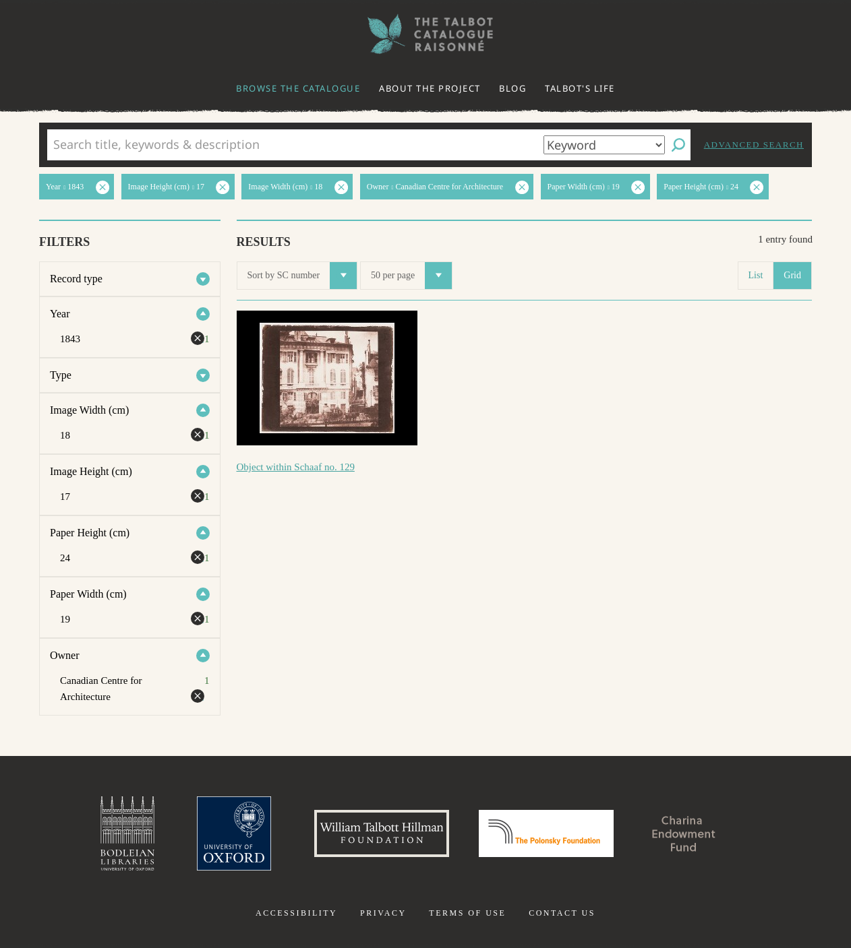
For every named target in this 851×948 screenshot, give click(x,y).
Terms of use (467, 913)
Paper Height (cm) (89, 532)
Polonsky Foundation (546, 833)
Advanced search (754, 144)
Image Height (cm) (91, 471)
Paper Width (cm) (88, 594)
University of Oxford (234, 833)
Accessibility (296, 913)
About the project (430, 88)
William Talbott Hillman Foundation (381, 833)
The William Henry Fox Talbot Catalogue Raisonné (425, 34)
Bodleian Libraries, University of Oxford (127, 833)
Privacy (383, 913)
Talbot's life (580, 88)
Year (59, 313)
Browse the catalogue (298, 88)
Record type (76, 278)
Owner (65, 655)
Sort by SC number (302, 275)
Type (60, 375)
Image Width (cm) (89, 410)
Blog (512, 88)
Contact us (562, 913)
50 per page (411, 275)
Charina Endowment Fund (683, 833)
